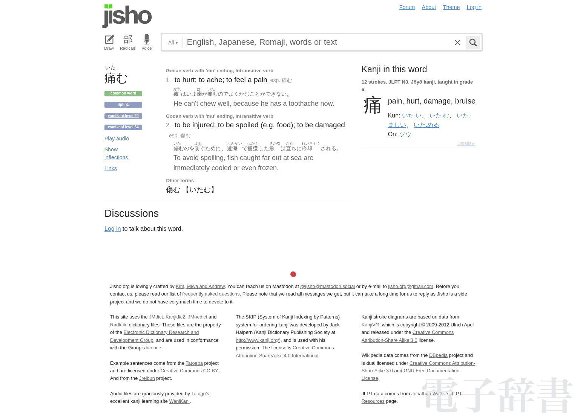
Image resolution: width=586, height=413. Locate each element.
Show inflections (116, 153)
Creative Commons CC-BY (189, 370)
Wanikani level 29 (123, 116)
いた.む (439, 115)
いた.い (412, 115)
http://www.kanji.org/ (257, 340)
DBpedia (438, 355)
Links (110, 168)
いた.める (426, 124)
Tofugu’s (200, 393)
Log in (474, 7)
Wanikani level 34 (123, 127)
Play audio (116, 139)
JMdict (156, 317)
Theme (451, 7)
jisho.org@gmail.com (410, 286)
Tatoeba (194, 363)
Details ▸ (466, 143)
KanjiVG (370, 325)
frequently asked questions (210, 294)
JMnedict (197, 317)
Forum (407, 7)
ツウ (405, 134)
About (429, 7)
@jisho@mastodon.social (327, 286)
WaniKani (179, 401)
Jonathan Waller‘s (430, 393)
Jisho (127, 16)
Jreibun (147, 378)
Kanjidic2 (175, 317)
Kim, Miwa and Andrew (200, 286)
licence (153, 348)
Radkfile (118, 325)
